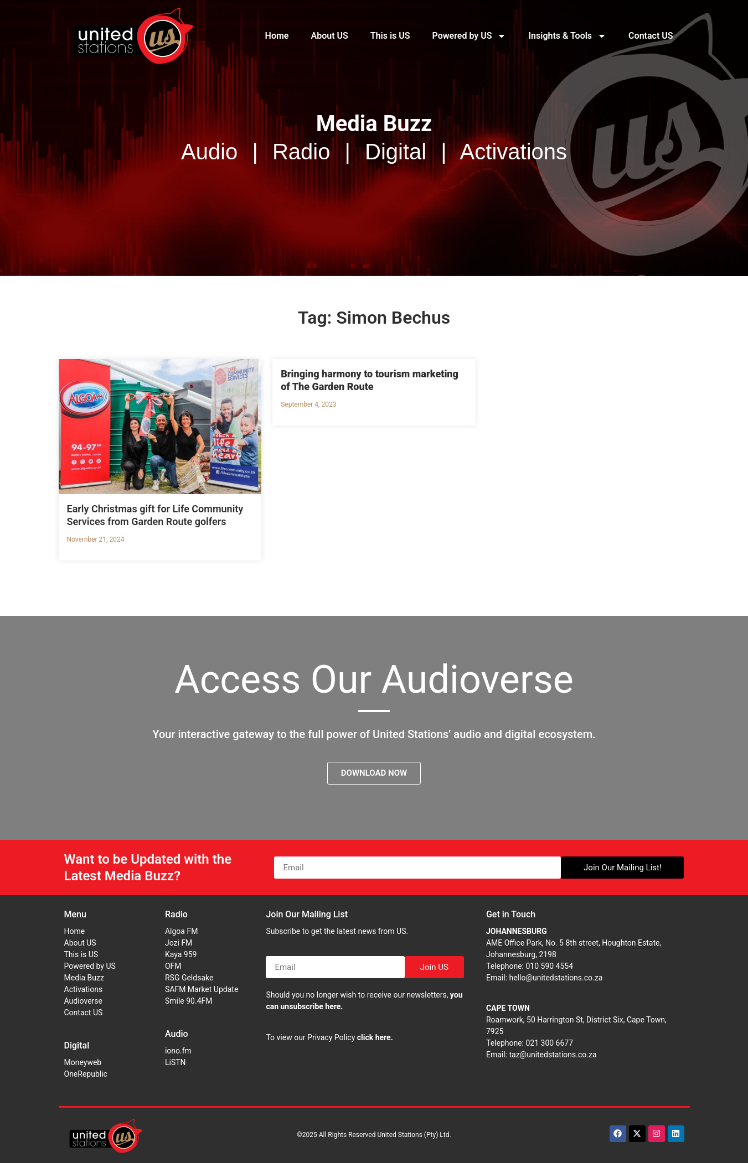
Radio (176, 914)
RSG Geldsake (189, 977)
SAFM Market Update (201, 989)
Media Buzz (84, 977)
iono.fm (178, 1050)
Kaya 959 (181, 954)
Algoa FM (181, 931)
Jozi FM (178, 942)
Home (277, 35)
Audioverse (83, 1000)
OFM (173, 966)
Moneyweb (83, 1062)
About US (329, 35)
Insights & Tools (567, 36)
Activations (83, 989)
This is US (390, 35)
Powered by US (469, 36)
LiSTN (175, 1062)
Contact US (650, 35)
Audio (176, 1034)
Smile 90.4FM (189, 1000)
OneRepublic (85, 1073)
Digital (77, 1045)
